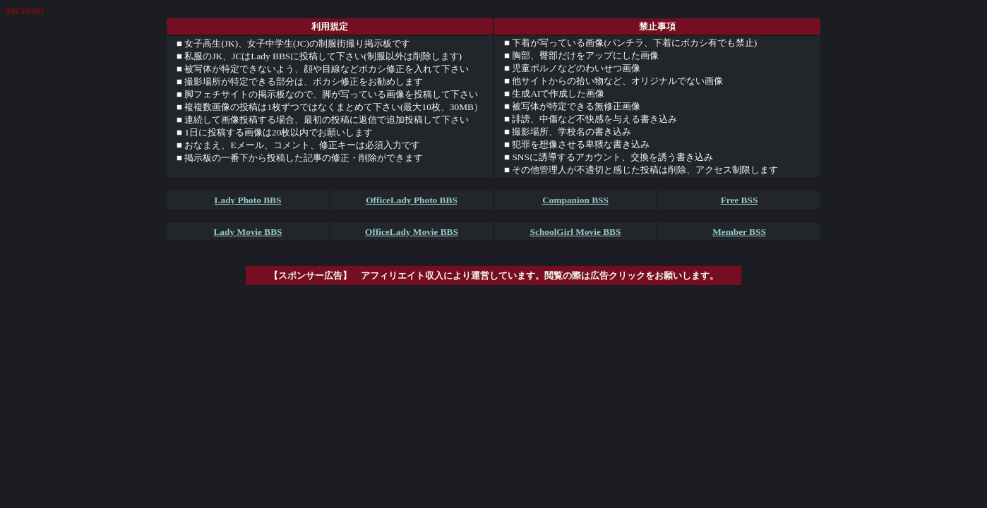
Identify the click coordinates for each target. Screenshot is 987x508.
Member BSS (739, 231)
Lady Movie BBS (247, 231)
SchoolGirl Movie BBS (575, 231)
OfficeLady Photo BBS (411, 200)
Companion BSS (575, 200)
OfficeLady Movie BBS (411, 231)
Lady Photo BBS (248, 200)
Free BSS (739, 200)
